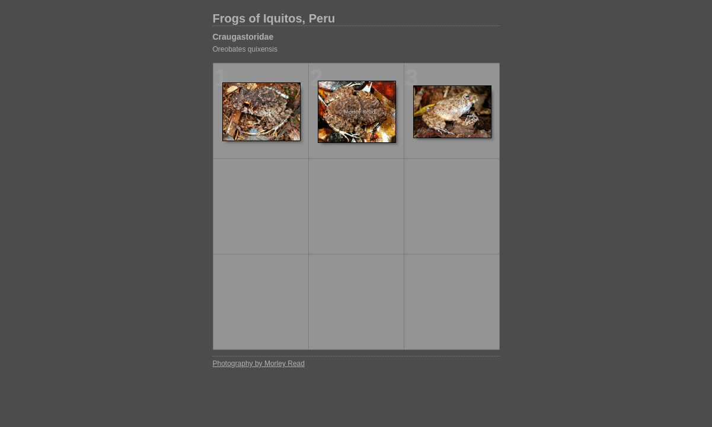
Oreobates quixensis (245, 49)
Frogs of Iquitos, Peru (274, 18)
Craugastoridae (243, 37)
